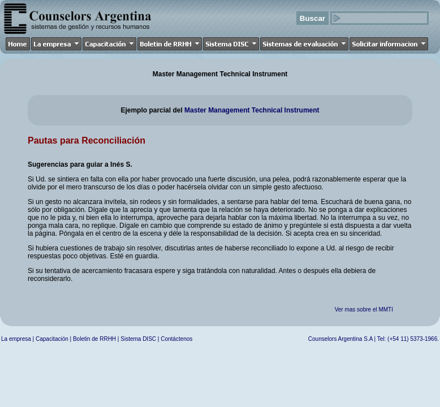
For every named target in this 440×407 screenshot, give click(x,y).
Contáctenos (176, 339)
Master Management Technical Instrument (252, 110)
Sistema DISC (138, 339)
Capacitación (52, 339)
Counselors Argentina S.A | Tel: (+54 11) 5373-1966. (373, 339)
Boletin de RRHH (94, 339)
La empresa (16, 339)
